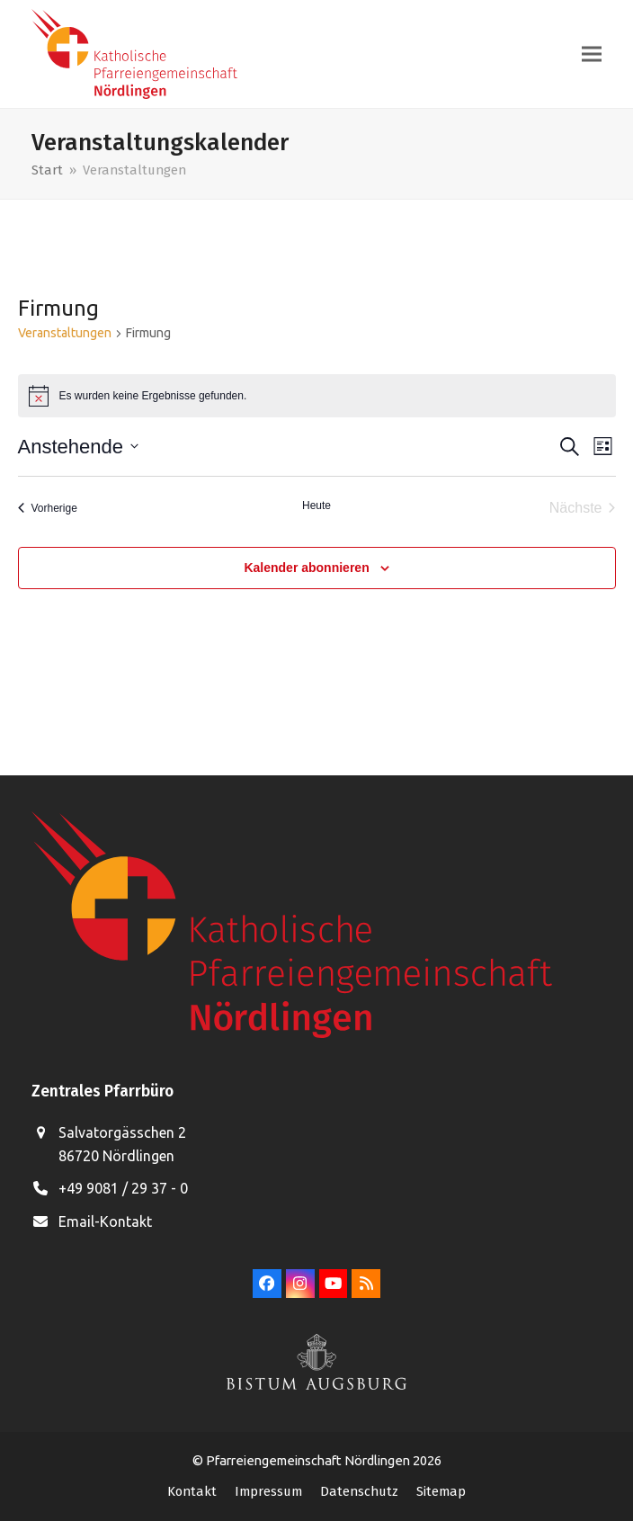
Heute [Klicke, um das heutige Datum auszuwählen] (316, 505)
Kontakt (192, 1491)
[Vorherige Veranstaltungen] (47, 508)
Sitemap (441, 1491)
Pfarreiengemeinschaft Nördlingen (309, 1460)
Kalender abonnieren (306, 567)
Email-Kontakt (105, 1221)
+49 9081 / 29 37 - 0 (123, 1188)
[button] (592, 54)
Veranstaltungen (64, 333)
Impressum (268, 1491)
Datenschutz (359, 1491)
